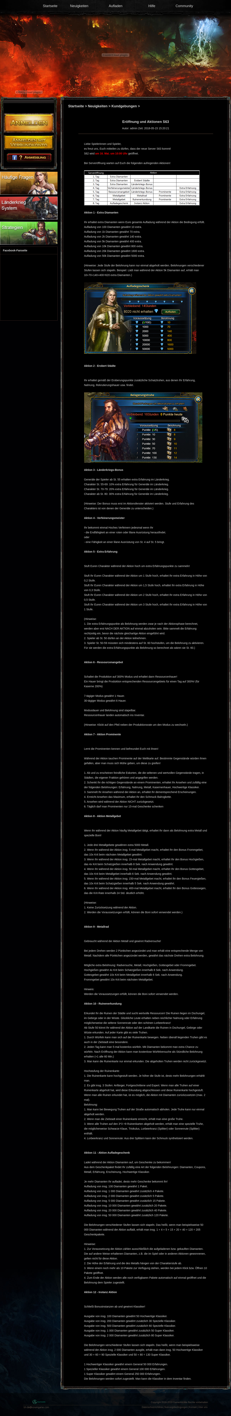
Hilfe (151, 6)
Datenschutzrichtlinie (152, 1407)
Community (184, 6)
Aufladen (115, 6)
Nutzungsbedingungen (175, 1407)
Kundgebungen (124, 106)
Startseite (50, 6)
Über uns (203, 1407)
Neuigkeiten (79, 6)
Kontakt (193, 1407)
